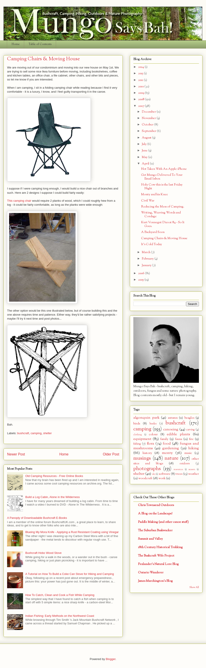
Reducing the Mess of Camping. (162, 207)
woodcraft (145, 478)
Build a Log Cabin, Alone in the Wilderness (52, 497)
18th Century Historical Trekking (160, 547)
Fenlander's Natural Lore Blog (158, 564)
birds (136, 424)
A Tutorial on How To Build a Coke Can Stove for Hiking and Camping (69, 574)
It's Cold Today (151, 244)
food (167, 443)
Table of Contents (40, 44)
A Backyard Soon (153, 232)
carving (190, 430)
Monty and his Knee (154, 194)
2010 (141, 86)
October (148, 125)
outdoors (185, 464)
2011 (141, 80)
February (148, 259)
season (192, 469)
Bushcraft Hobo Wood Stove (43, 553)
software (164, 474)
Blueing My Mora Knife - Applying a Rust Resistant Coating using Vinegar (72, 532)
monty (167, 452)
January (147, 265)
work (162, 478)
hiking (193, 448)
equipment (142, 438)
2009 (141, 93)
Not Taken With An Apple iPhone (164, 169)
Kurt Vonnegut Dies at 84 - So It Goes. (163, 224)
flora (150, 443)
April (146, 164)
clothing (137, 434)
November (149, 118)
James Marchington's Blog (155, 581)
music (188, 453)
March (146, 252)
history (147, 453)
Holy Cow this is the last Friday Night (162, 187)
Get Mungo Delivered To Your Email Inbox (162, 177)
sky (153, 474)
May (145, 157)
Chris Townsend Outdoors (156, 505)
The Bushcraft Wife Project (156, 556)
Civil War (147, 201)
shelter (47, 433)
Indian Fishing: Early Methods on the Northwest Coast (59, 615)
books (153, 424)
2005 (141, 280)
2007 (141, 106)
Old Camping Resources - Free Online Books (54, 476)
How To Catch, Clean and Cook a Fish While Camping (59, 595)
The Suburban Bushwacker (155, 530)
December (149, 112)
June (145, 150)
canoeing (170, 429)
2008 (141, 99)
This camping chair (19, 200)
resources (178, 469)
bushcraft (23, 433)
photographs (147, 468)
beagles (189, 418)
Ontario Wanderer (150, 572)
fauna (178, 439)
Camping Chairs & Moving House (164, 238)
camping (36, 433)
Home (16, 44)
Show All (194, 587)
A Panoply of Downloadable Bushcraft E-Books (37, 518)
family (164, 439)
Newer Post (16, 454)
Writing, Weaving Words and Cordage (161, 215)
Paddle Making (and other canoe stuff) (163, 522)
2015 (141, 73)
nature (171, 458)
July (144, 144)
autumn (173, 418)
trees (179, 474)
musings (142, 458)
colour (153, 434)
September (149, 131)
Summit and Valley (150, 539)
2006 (141, 273)
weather (193, 474)
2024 (141, 67)
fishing (137, 444)
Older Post (111, 454)
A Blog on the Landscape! (155, 514)
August (147, 138)
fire (191, 439)
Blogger (110, 659)
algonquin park (146, 417)
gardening (170, 448)
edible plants (178, 434)
